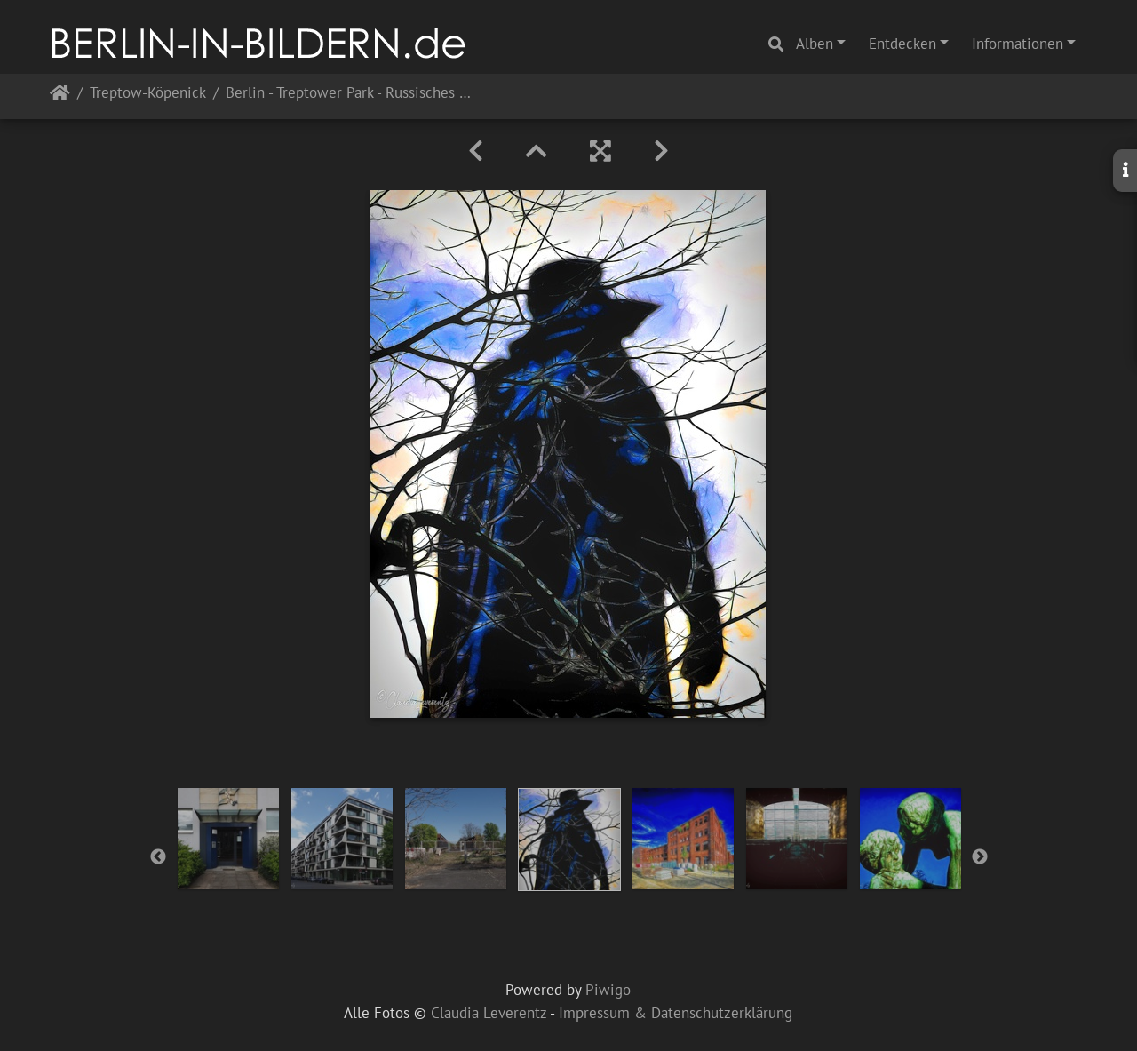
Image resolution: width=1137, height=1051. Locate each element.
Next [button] (980, 857)
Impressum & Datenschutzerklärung (675, 1013)
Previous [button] (158, 857)
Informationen (1017, 43)
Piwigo (608, 989)
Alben (814, 43)
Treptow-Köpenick (148, 93)
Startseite (60, 96)
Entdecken (902, 43)
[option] (228, 838)
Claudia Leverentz (488, 1013)
